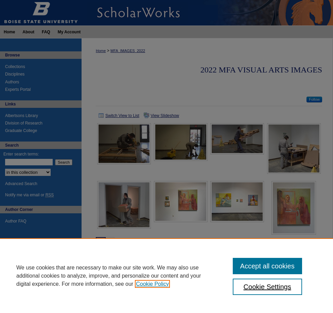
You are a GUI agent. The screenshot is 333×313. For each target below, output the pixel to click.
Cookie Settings (267, 287)
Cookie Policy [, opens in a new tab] (152, 284)
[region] (166, 275)
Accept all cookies (267, 266)
